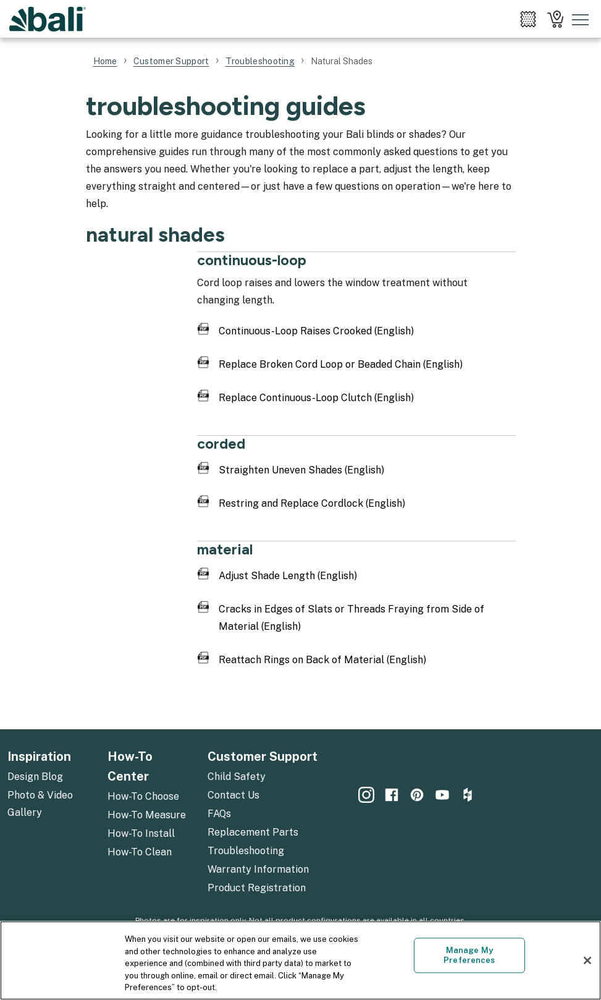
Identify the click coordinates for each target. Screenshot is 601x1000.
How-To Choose (143, 796)
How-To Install (141, 833)
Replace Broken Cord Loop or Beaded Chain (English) (341, 364)
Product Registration (257, 888)
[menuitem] (528, 19)
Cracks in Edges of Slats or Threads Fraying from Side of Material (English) (351, 617)
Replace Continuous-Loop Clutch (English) (316, 398)
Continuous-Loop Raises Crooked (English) (316, 331)
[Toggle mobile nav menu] (580, 19)
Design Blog (35, 776)
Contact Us (233, 795)
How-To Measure (146, 815)
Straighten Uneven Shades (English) (301, 470)
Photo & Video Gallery (40, 803)
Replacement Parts (253, 832)
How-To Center (130, 766)
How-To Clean (139, 852)
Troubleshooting (246, 851)
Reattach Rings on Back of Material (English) (322, 660)
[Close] (587, 960)
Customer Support (262, 756)
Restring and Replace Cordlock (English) (312, 503)
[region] (300, 960)
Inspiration (39, 756)
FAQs (219, 814)
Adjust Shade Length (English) (288, 576)
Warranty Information (258, 869)
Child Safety (237, 776)
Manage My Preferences (469, 955)
